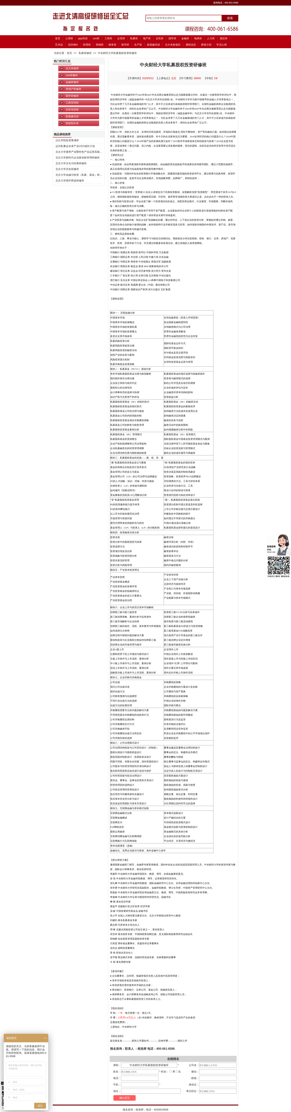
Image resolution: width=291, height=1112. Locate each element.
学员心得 (221, 44)
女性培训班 (72, 109)
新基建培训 (153, 44)
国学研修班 (72, 95)
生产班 (138, 44)
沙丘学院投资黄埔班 (67, 140)
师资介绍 (206, 44)
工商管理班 (72, 102)
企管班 (121, 38)
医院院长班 (72, 123)
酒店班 (224, 38)
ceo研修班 (72, 75)
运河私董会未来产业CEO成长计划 (75, 146)
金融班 (185, 38)
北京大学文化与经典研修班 (71, 163)
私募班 (134, 38)
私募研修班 (85, 53)
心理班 (69, 38)
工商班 (108, 38)
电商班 (198, 38)
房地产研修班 (73, 88)
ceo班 (96, 38)
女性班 (160, 38)
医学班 (125, 44)
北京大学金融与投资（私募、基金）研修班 (80, 174)
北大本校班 (72, 68)
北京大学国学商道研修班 (69, 180)
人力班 (211, 38)
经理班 (87, 44)
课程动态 (191, 44)
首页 (57, 38)
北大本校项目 (173, 44)
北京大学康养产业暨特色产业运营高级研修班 (81, 151)
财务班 (112, 44)
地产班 (147, 38)
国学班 (172, 38)
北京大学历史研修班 (67, 169)
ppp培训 (83, 38)
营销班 (100, 44)
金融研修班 (72, 82)
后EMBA (73, 44)
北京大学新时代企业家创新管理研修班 (77, 157)
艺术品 (59, 44)
